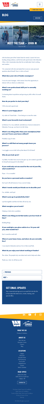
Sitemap (22, 397)
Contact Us (22, 382)
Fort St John (22, 361)
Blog (22, 346)
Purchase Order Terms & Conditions (22, 389)
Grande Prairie (22, 357)
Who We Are (22, 340)
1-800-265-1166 (37, 10)
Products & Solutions (22, 333)
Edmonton (22, 355)
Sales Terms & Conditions (22, 391)
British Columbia (22, 367)
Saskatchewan (22, 363)
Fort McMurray (22, 359)
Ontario (22, 365)
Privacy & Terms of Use (22, 395)
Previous (7, 272)
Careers (22, 344)
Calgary (22, 353)
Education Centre (22, 342)
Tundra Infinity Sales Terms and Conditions (22, 393)
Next (5, 277)
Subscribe (37, 18)
